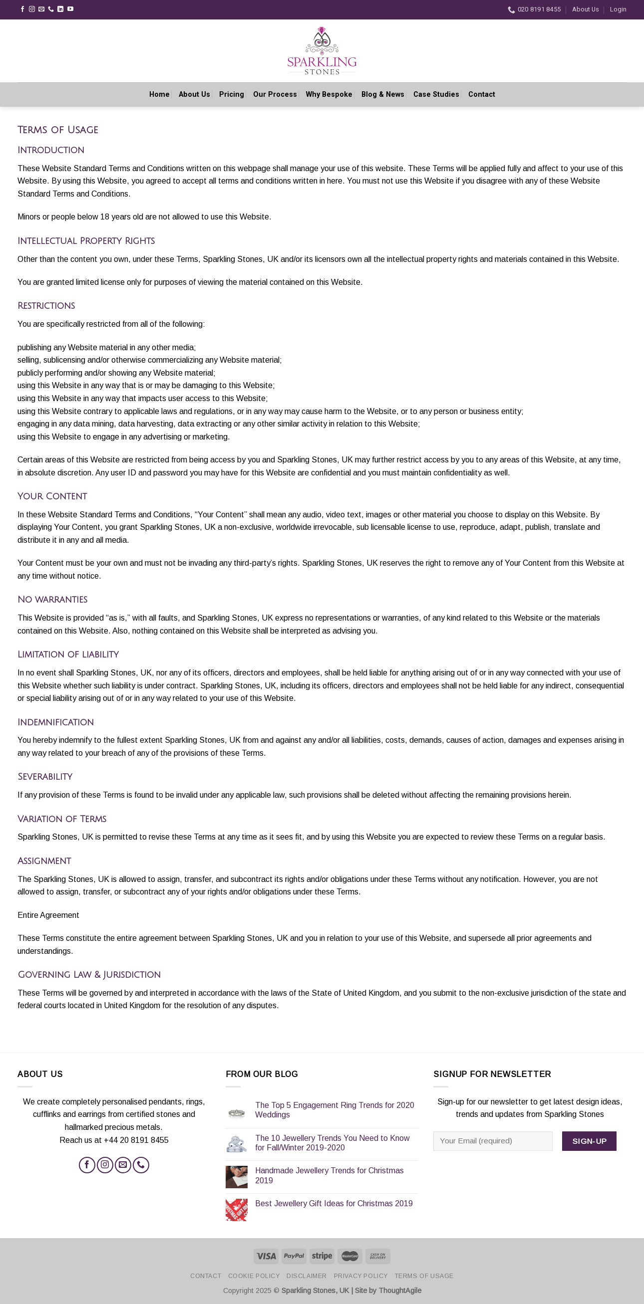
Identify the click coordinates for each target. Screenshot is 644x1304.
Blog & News (382, 91)
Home (159, 91)
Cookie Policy (254, 1276)
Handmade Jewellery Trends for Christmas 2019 (329, 1175)
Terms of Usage (424, 1276)
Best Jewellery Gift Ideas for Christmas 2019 (334, 1203)
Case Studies (436, 91)
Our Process (275, 91)
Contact (481, 91)
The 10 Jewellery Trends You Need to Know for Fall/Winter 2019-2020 (332, 1143)
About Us (585, 9)
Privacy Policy (361, 1276)
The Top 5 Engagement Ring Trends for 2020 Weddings (334, 1110)
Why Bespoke (329, 91)
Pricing (231, 91)
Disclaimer (307, 1276)
